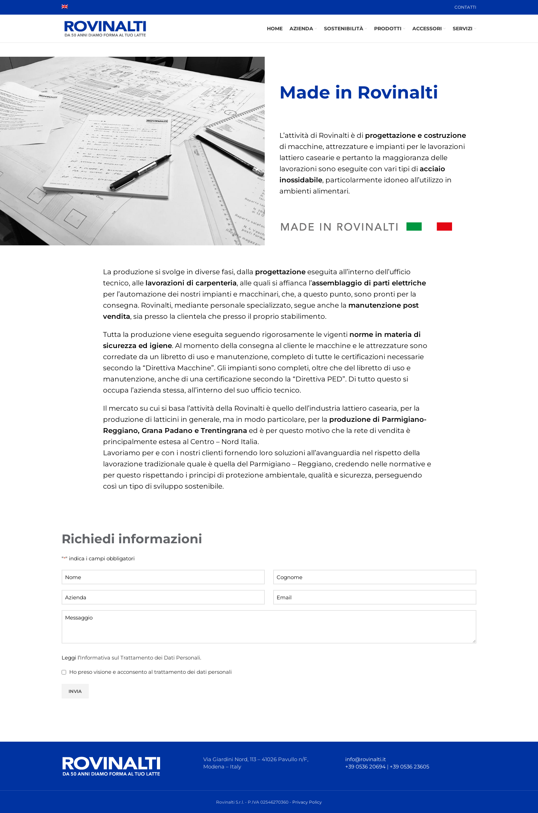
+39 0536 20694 (365, 766)
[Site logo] (105, 28)
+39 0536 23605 (409, 766)
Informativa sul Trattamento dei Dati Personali (140, 657)
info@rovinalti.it (365, 759)
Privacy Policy (307, 802)
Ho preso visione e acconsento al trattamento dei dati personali (150, 672)
